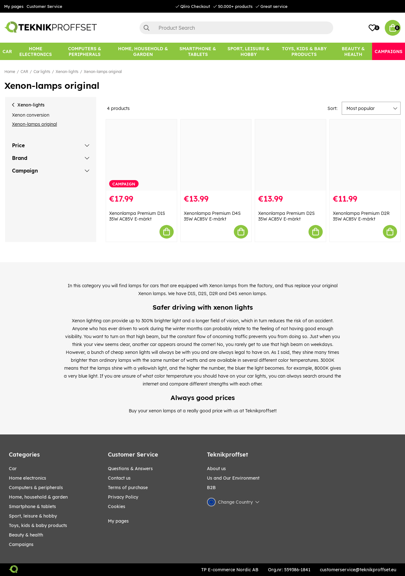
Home (9, 71)
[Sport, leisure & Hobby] (248, 51)
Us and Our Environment (233, 478)
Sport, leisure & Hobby (33, 516)
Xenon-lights (67, 71)
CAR (24, 71)
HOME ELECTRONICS (27, 478)
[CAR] (7, 51)
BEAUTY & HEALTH (26, 535)
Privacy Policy (123, 497)
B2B (211, 487)
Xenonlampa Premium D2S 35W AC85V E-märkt (286, 216)
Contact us (119, 478)
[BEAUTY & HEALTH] (353, 51)
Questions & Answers (130, 468)
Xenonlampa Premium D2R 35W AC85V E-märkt (361, 216)
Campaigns (21, 544)
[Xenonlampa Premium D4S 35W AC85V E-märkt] (216, 155)
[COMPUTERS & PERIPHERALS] (84, 51)
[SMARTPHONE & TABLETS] (198, 51)
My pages (13, 6)
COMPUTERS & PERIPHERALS (36, 487)
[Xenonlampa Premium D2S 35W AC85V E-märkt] (290, 155)
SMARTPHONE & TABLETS (32, 506)
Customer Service (44, 6)
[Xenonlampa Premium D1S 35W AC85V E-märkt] (141, 155)
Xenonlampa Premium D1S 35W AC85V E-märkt (137, 216)
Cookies (116, 506)
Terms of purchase (128, 487)
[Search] (236, 27)
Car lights (42, 71)
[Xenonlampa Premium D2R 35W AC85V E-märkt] (365, 155)
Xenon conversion (30, 115)
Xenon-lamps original (103, 71)
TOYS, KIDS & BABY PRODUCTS (38, 525)
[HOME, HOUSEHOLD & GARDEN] (143, 51)
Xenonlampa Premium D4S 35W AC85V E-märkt (212, 216)
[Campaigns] (388, 51)
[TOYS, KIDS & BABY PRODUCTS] (304, 51)
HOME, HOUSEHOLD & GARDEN (38, 497)
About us (216, 468)
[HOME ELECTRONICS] (35, 51)
